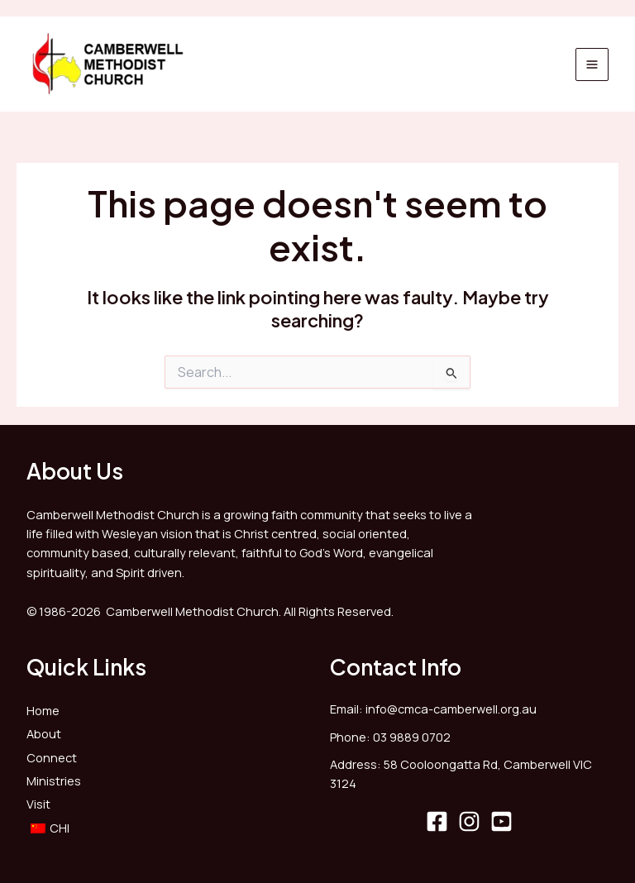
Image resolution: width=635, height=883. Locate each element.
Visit (38, 803)
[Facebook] (437, 821)
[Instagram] (469, 821)
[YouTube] (501, 821)
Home (43, 710)
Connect (51, 757)
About (43, 733)
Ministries (53, 780)
